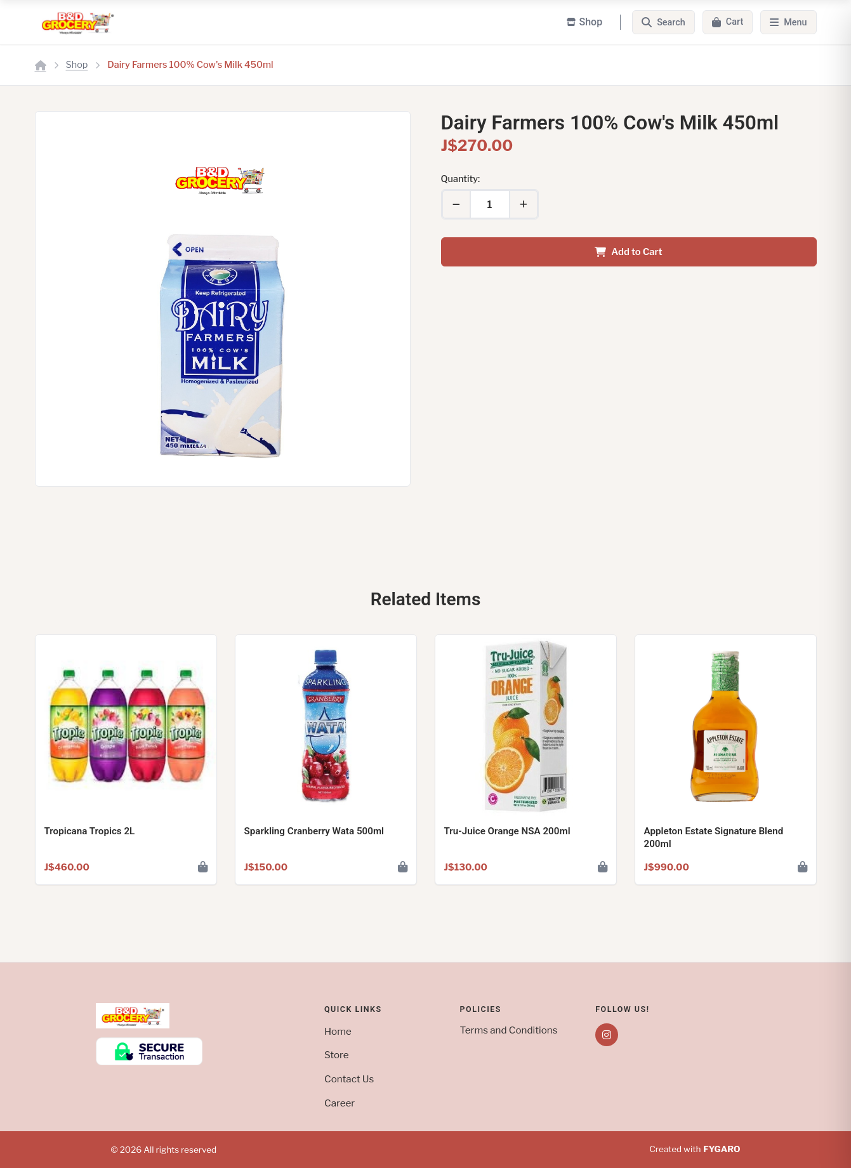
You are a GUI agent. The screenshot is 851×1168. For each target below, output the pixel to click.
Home (338, 1031)
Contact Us (349, 1079)
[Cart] (728, 22)
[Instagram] (606, 1034)
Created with (694, 1150)
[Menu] (788, 22)
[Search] (663, 22)
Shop (77, 64)
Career (339, 1103)
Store (336, 1055)
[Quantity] (490, 204)
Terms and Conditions (509, 1030)
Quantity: (460, 179)
